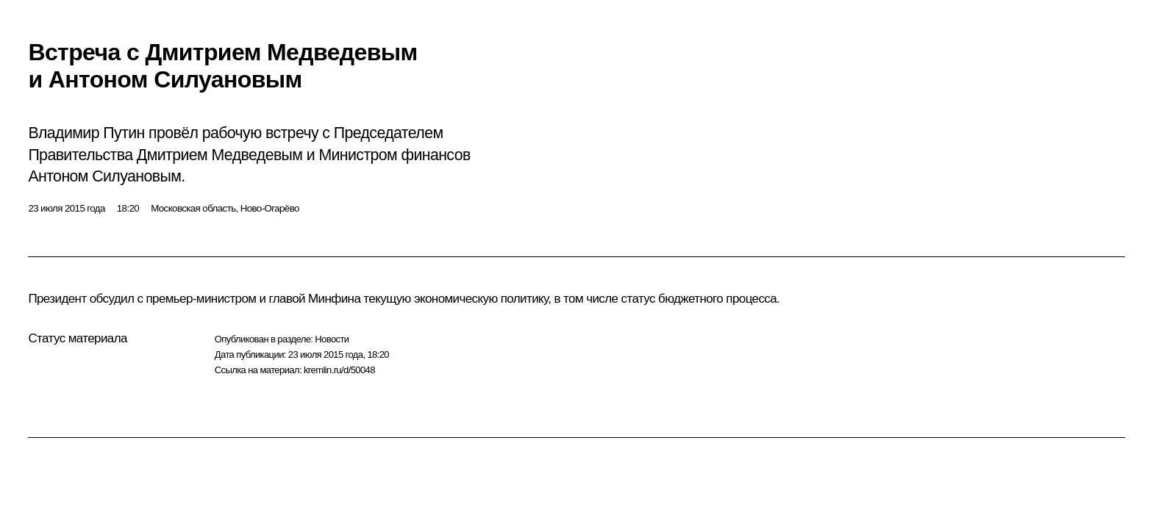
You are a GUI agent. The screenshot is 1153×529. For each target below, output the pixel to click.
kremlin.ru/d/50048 (339, 369)
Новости (332, 339)
